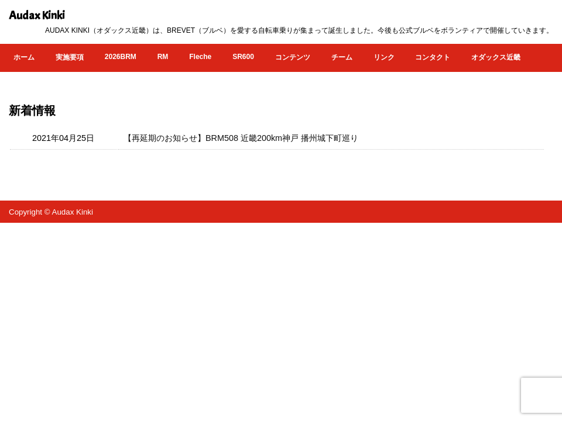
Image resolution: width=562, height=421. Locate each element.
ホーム (24, 57)
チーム (341, 57)
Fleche (200, 57)
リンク (384, 57)
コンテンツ (292, 57)
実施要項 (70, 57)
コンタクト (432, 57)
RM (163, 57)
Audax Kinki (37, 15)
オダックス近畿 (495, 57)
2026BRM (120, 57)
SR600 (243, 57)
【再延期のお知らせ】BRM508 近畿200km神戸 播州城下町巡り (241, 138)
